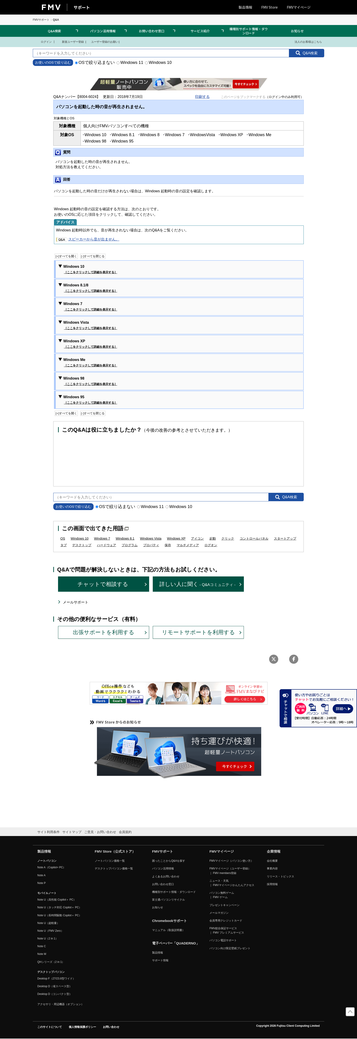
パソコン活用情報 (103, 31)
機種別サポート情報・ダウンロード (249, 31)
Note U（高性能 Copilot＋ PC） (56, 899)
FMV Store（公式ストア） (115, 851)
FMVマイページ (299, 7)
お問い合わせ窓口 (151, 31)
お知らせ (297, 31)
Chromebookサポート (169, 921)
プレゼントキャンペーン (224, 905)
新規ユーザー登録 (70, 41)
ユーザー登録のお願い (102, 41)
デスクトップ (81, 545)
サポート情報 (160, 960)
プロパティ (151, 545)
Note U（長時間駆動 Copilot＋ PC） (59, 915)
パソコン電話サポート (223, 940)
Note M (41, 954)
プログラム (130, 545)
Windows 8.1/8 (90, 288)
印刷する (202, 97)
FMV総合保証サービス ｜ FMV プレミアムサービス (226, 930)
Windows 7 (90, 307)
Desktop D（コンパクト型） (54, 994)
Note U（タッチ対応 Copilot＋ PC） (59, 907)
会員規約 (125, 832)
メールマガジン (219, 912)
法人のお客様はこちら (305, 41)
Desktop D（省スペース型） (54, 986)
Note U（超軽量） (48, 923)
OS (62, 538)
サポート (82, 7)
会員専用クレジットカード (225, 920)
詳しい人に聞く (197, 584)
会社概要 (272, 860)
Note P (41, 883)
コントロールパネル (254, 538)
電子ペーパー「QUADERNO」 (175, 943)
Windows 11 (130, 62)
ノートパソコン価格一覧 (110, 860)
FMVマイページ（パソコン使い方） (231, 860)
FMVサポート (41, 19)
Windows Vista (90, 325)
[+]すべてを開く (66, 256)
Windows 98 (90, 381)
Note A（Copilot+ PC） (51, 867)
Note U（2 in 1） (47, 938)
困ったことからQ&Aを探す (168, 860)
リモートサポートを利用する (198, 632)
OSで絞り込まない (95, 62)
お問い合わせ (111, 1027)
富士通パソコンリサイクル (168, 899)
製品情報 (245, 7)
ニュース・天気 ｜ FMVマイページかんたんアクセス (231, 883)
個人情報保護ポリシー (82, 1027)
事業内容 (272, 868)
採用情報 (272, 884)
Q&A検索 (54, 31)
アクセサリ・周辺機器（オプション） (60, 1004)
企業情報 (273, 851)
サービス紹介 (200, 31)
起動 (212, 538)
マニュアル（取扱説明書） (168, 930)
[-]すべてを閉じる (93, 256)
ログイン (43, 41)
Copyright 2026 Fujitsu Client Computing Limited (288, 1025)
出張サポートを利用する (103, 632)
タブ (63, 545)
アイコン (197, 538)
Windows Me (90, 363)
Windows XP (90, 344)
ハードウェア (106, 545)
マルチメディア (188, 545)
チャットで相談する (102, 584)
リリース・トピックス (280, 876)
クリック (227, 538)
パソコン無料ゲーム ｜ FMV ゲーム (221, 895)
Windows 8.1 (125, 538)
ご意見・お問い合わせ (100, 832)
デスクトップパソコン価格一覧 (114, 868)
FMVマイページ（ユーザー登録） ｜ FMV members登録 (230, 870)
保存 (168, 545)
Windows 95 (90, 400)
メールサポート (75, 602)
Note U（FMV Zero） (50, 930)
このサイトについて (49, 1027)
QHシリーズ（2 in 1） (50, 962)
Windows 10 (158, 62)
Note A (41, 875)
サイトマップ (72, 832)
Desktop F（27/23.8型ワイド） (56, 978)
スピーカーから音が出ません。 (87, 239)
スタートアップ (285, 538)
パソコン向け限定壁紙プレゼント (229, 948)
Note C (41, 946)
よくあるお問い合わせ (165, 876)
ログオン (210, 545)
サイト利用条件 (48, 832)
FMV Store (269, 7)
